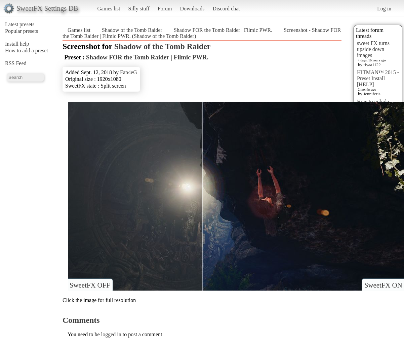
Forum (165, 8)
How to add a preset (26, 50)
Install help (17, 44)
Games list (108, 8)
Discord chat (226, 8)
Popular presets (21, 31)
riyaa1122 (372, 64)
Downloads (192, 8)
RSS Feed (16, 63)
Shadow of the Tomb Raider (132, 30)
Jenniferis (371, 93)
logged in (111, 334)
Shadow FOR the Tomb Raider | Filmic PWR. (223, 30)
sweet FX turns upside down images (373, 49)
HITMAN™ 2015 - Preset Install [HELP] (378, 78)
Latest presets (20, 24)
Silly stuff (139, 8)
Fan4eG (128, 72)
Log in (384, 8)
